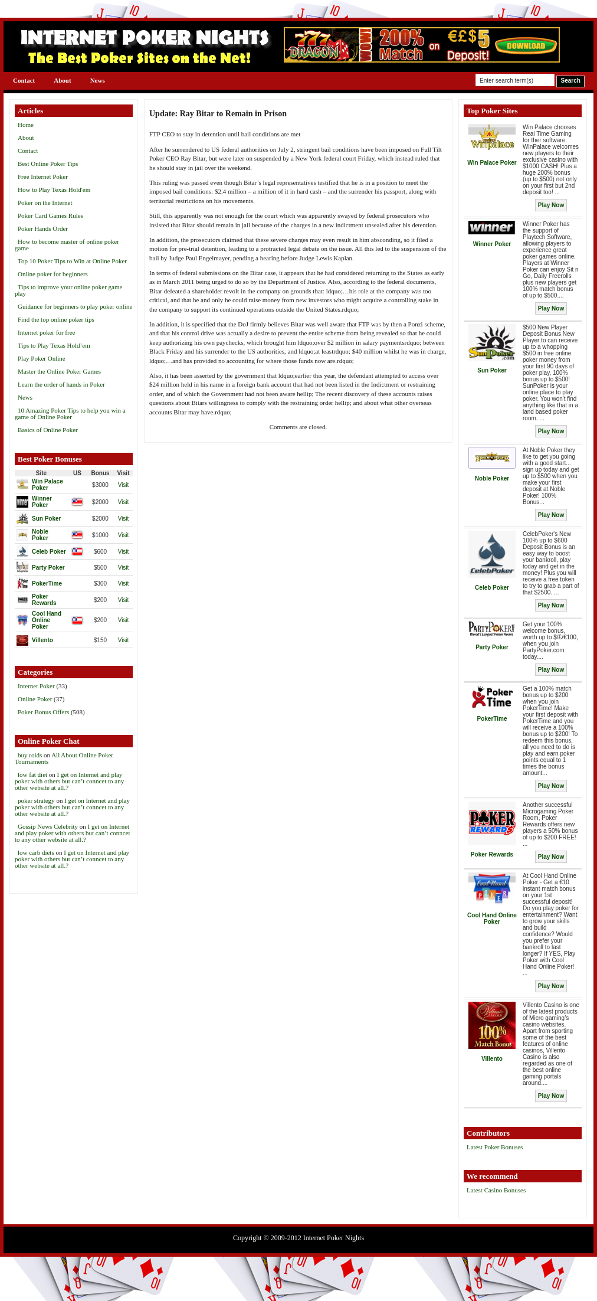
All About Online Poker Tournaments (64, 758)
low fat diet (32, 774)
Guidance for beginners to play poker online (75, 306)
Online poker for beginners (53, 273)
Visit (123, 485)
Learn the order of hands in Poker (61, 384)
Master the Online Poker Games (59, 371)
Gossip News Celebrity (48, 826)
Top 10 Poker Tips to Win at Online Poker (72, 260)
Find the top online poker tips (56, 319)
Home (26, 124)
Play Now (551, 205)
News (97, 80)
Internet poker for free (46, 332)
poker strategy (36, 800)
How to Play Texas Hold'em (54, 189)
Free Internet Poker (43, 176)
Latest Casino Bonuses (496, 1190)
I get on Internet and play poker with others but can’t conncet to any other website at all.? (69, 781)
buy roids (30, 755)
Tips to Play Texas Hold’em (54, 345)
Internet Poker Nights (333, 1238)
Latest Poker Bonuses (495, 1146)
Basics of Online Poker (48, 429)
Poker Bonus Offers (43, 711)
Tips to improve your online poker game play (68, 290)
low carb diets (36, 852)
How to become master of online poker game (67, 244)
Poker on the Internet (45, 202)
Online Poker (35, 698)
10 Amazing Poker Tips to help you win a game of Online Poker (70, 413)
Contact (24, 80)
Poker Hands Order (43, 228)
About (62, 80)
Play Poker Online (41, 358)
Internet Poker (36, 685)
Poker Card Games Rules (50, 215)
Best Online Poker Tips (48, 163)
